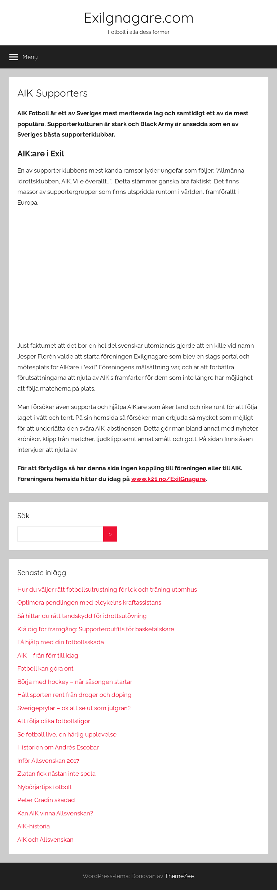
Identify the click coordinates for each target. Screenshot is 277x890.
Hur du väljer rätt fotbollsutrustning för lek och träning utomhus (107, 589)
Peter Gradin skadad (46, 800)
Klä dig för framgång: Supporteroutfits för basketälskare (95, 629)
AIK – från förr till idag (47, 655)
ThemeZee (179, 876)
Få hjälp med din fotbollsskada (60, 642)
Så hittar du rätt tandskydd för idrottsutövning (82, 615)
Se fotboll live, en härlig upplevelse (66, 734)
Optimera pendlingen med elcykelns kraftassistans (89, 602)
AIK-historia (33, 826)
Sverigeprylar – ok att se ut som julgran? (74, 708)
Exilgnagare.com (139, 17)
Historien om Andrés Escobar (58, 747)
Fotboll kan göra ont (45, 668)
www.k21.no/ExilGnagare (168, 478)
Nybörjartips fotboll (44, 787)
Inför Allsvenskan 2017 (48, 760)
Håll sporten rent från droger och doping (74, 694)
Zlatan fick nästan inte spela (56, 773)
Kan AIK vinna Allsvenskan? (55, 813)
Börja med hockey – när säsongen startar (74, 681)
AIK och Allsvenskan (45, 839)
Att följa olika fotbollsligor (53, 721)
